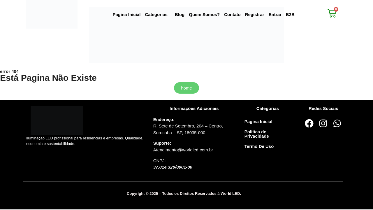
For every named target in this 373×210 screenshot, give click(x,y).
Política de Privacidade (256, 134)
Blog (179, 14)
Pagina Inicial (127, 14)
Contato (232, 14)
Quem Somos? (204, 14)
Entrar (275, 14)
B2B (290, 14)
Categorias (156, 14)
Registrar (254, 14)
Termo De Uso (259, 146)
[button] (157, 14)
